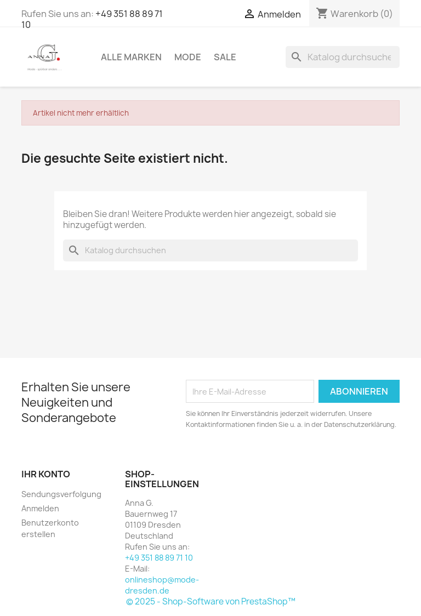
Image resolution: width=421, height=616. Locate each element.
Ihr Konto (45, 474)
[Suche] (343, 57)
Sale (225, 57)
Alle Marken (131, 57)
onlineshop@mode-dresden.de (162, 585)
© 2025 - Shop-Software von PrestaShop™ (210, 601)
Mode (187, 57)
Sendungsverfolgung (61, 494)
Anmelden (40, 508)
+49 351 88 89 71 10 (159, 557)
